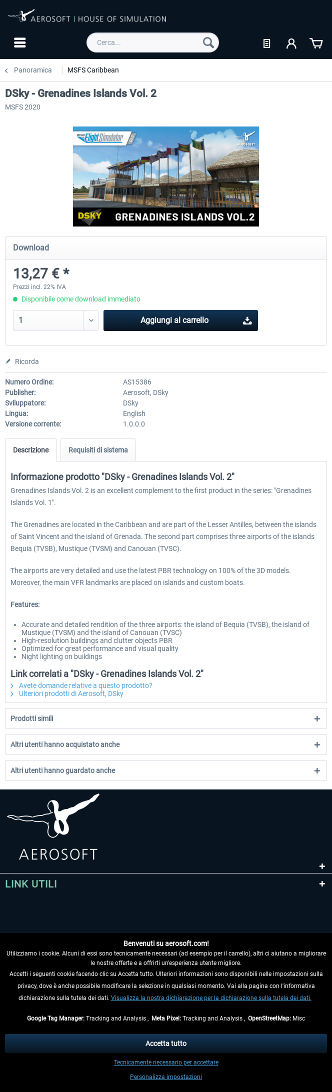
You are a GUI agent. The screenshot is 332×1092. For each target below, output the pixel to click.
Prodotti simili (31, 718)
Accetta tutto (166, 1044)
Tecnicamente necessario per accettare (166, 1062)
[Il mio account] (292, 42)
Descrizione (30, 450)
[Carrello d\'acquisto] (316, 42)
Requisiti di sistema (98, 450)
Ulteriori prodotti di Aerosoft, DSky (67, 694)
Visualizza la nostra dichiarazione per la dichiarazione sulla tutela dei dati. (211, 998)
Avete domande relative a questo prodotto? (81, 686)
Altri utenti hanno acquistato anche (65, 744)
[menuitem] (19, 42)
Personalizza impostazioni (166, 1077)
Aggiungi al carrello (196, 318)
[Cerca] (208, 42)
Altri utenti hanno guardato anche (62, 770)
